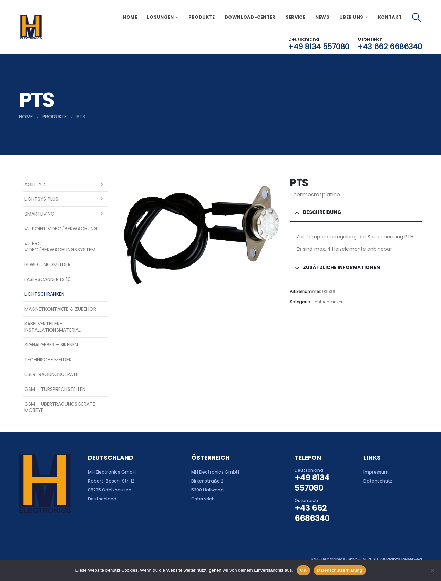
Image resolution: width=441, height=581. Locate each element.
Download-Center (250, 17)
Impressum (376, 472)
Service (295, 17)
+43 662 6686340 (390, 47)
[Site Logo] (31, 27)
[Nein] (432, 570)
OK (303, 570)
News (322, 17)
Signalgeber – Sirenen (51, 344)
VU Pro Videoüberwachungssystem (59, 246)
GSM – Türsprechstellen (54, 389)
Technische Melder (48, 359)
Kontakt (390, 17)
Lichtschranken (328, 302)
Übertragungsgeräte (51, 374)
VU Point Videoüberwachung (61, 228)
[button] (416, 17)
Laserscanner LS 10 (47, 279)
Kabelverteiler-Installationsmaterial (52, 326)
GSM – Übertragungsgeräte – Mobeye (62, 407)
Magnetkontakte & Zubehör (60, 308)
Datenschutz (377, 481)
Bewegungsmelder (47, 264)
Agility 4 (35, 184)
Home (130, 17)
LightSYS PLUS (41, 199)
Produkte (201, 17)
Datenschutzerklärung (339, 570)
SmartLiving (39, 213)
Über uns (351, 17)
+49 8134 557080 (318, 47)
